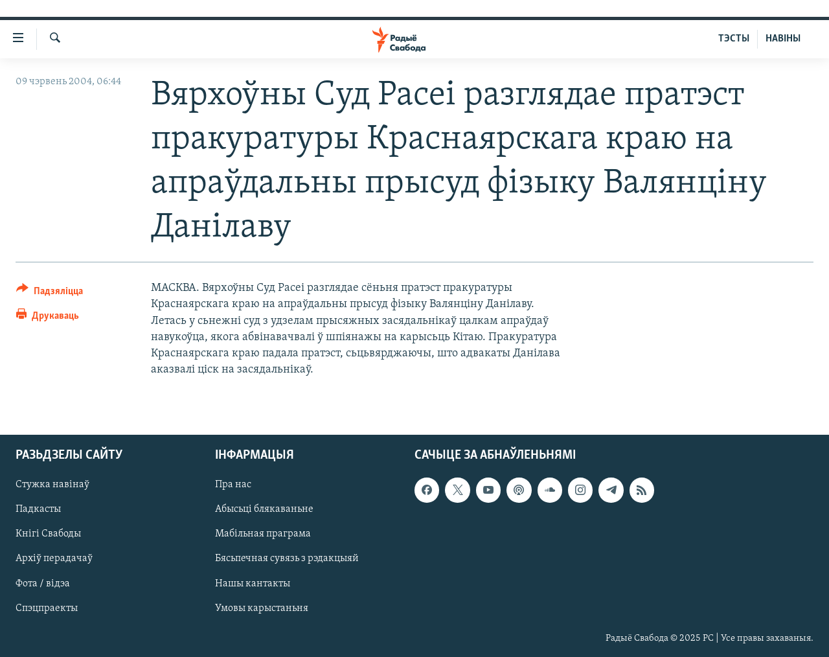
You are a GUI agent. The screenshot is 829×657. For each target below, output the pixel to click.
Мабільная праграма (263, 534)
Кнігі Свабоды (48, 534)
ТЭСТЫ (733, 39)
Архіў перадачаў (54, 559)
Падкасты (38, 510)
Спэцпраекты (47, 608)
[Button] (49, 293)
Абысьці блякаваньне (264, 510)
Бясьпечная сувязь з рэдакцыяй (287, 559)
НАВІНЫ (783, 39)
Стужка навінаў (52, 485)
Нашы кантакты (252, 584)
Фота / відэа (43, 584)
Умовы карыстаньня (261, 608)
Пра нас (233, 485)
